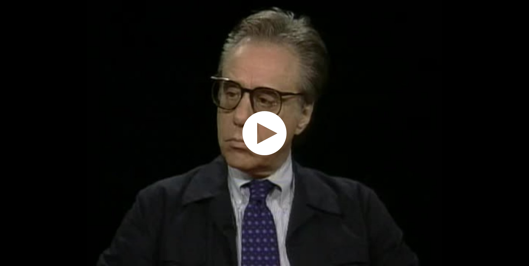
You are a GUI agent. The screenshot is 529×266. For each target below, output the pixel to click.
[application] (264, 133)
